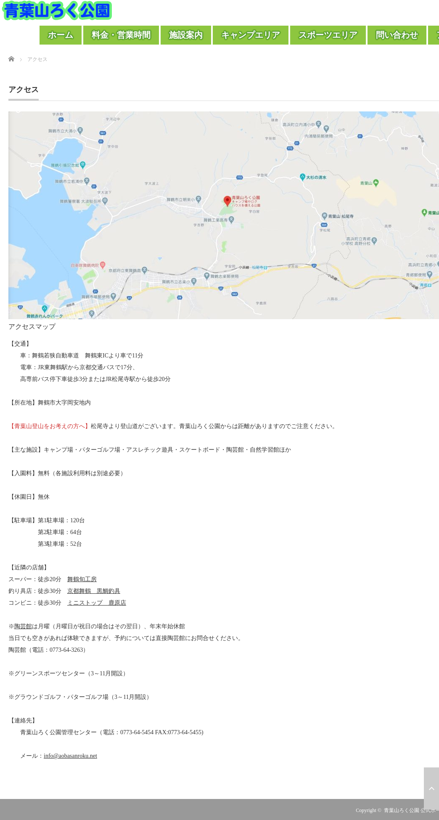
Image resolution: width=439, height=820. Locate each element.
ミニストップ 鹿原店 (96, 603)
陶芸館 (23, 626)
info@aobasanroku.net (70, 756)
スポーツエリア (328, 35)
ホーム (60, 35)
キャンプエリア (250, 35)
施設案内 (186, 35)
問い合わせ (397, 35)
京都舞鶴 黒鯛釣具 (93, 591)
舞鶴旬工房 (82, 579)
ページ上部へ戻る (431, 788)
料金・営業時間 (121, 35)
